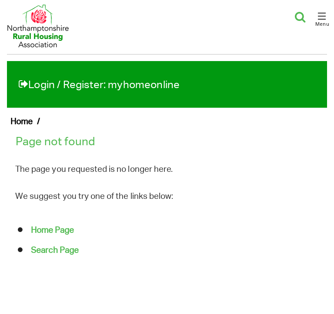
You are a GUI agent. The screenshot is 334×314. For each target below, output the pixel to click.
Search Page (55, 250)
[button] (319, 16)
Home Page (52, 230)
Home (21, 121)
